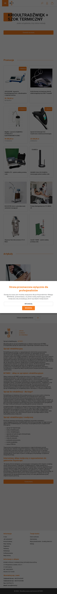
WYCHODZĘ (28, 304)
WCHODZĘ (28, 308)
